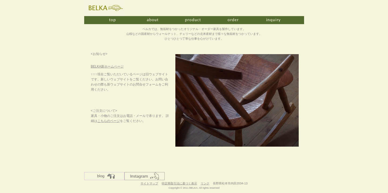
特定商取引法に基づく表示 (179, 183)
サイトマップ (149, 183)
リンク (205, 183)
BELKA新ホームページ (107, 66)
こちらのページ (108, 121)
